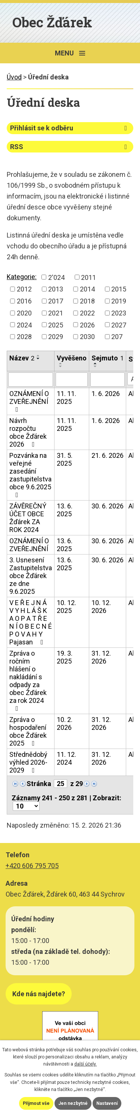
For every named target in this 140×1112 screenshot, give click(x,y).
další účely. (85, 1064)
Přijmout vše (36, 1103)
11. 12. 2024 (66, 758)
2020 (24, 313)
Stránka (39, 784)
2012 (24, 289)
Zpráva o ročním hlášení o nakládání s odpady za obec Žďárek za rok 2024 (28, 680)
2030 (87, 337)
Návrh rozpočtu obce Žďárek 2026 (28, 432)
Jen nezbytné (73, 1103)
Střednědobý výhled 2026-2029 (28, 762)
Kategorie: (22, 277)
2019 (118, 301)
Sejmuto (107, 358)
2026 (87, 325)
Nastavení (107, 1103)
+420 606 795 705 (32, 866)
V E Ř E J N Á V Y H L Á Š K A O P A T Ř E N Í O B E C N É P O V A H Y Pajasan (30, 622)
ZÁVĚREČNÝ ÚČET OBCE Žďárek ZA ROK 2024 (27, 518)
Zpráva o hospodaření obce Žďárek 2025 (28, 731)
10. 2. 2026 (64, 723)
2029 (55, 337)
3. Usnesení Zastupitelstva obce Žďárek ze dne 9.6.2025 (30, 575)
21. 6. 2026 (107, 455)
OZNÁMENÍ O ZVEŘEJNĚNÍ (29, 401)
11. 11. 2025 (66, 397)
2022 (87, 313)
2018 (87, 301)
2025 (55, 325)
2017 (55, 301)
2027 (118, 325)
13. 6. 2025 (64, 510)
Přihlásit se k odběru (70, 128)
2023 (118, 313)
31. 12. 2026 (101, 657)
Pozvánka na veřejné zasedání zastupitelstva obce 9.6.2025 (30, 474)
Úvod (14, 77)
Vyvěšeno (72, 358)
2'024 (56, 277)
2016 (24, 301)
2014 (87, 289)
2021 (55, 313)
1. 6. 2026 (105, 394)
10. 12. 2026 (101, 606)
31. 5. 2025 (64, 459)
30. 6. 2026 (107, 506)
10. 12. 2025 (66, 606)
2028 (24, 337)
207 (116, 337)
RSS (70, 147)
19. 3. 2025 (64, 657)
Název (21, 358)
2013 (55, 289)
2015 (118, 289)
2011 (88, 277)
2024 (24, 325)
